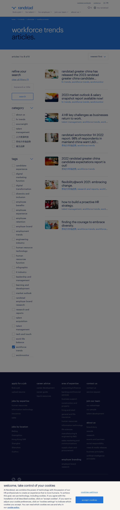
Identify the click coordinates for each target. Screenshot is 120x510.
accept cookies (89, 500)
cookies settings (89, 492)
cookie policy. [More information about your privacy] (13, 507)
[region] (60, 495)
